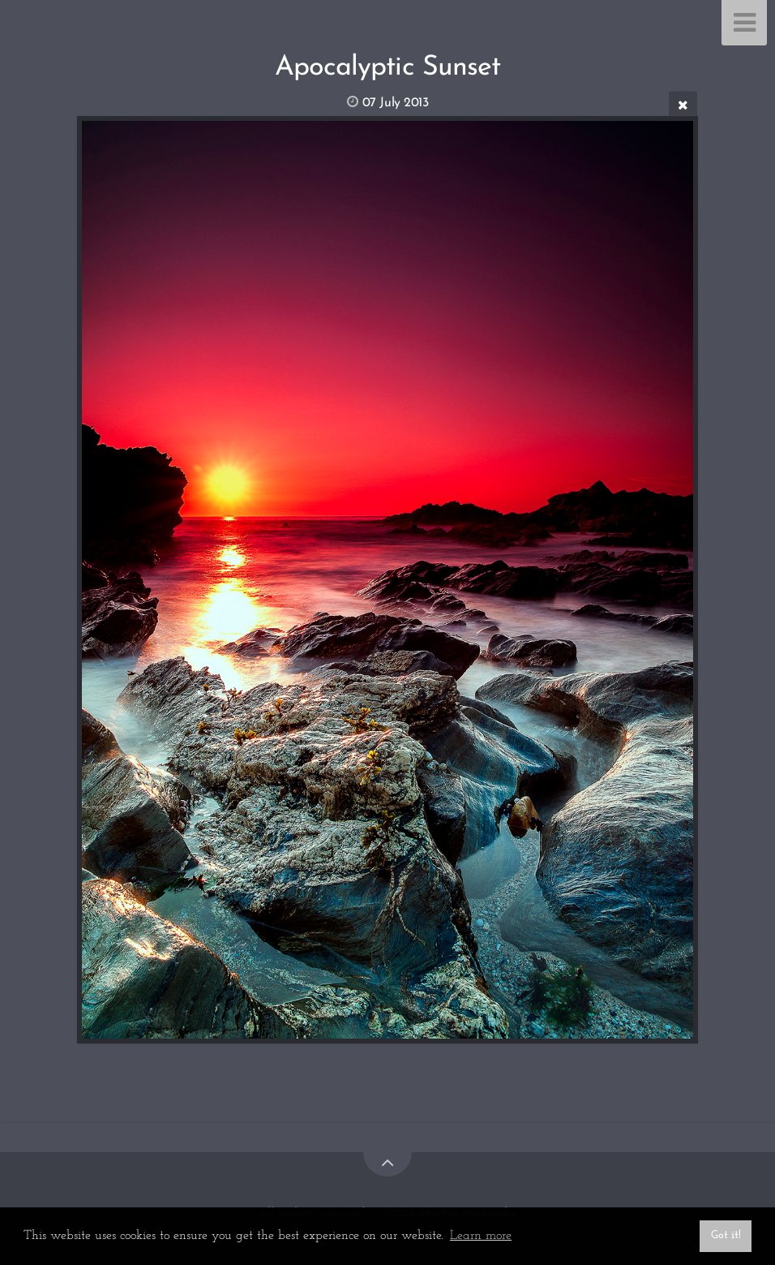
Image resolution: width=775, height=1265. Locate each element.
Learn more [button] (481, 1235)
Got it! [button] (726, 1235)
